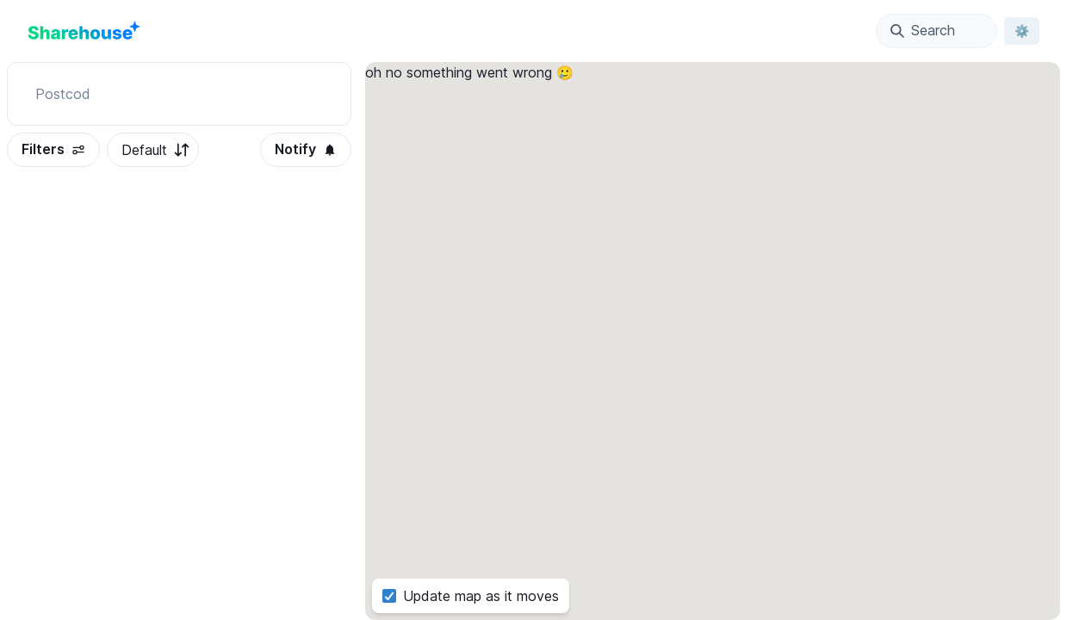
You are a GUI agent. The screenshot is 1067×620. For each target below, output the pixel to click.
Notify (306, 149)
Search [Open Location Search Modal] (922, 30)
